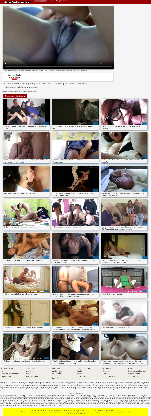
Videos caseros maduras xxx (43, 398)
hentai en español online (77, 384)
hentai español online (31, 385)
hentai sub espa (113, 387)
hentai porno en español (17, 387)
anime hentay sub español (55, 382)
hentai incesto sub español (61, 385)
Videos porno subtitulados (95, 398)
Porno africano (91, 402)
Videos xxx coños (68, 400)
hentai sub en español (100, 387)
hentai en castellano (46, 384)
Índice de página (40, 1)
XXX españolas (142, 395)
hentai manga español (103, 385)
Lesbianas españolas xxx (43, 397)
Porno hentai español (18, 2)
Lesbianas (46, 84)
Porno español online (60, 398)
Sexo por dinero (57, 397)
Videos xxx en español (7, 405)
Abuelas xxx (18, 398)
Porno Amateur (69, 84)
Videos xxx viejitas (6, 395)
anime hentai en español (8, 382)
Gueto (38, 84)
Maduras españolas (63, 402)
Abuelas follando (87, 397)
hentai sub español (124, 387)
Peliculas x (120, 403)
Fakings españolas (125, 397)
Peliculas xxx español (143, 403)
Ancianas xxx (9, 398)
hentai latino (74, 385)
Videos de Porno (81, 395)
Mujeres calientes (29, 403)
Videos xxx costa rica (49, 402)
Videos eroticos (135, 402)
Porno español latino (12, 400)
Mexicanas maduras (111, 398)
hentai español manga (16, 385)
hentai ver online (122, 389)
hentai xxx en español (135, 389)
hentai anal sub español (102, 382)
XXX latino (109, 395)
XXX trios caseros (73, 398)
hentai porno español (32, 387)
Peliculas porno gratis (88, 400)
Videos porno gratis (42, 403)
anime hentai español (23, 382)
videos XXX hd (5, 397)
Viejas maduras (139, 398)
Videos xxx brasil (120, 400)
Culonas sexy (100, 402)
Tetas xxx (77, 400)
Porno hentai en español (54, 400)
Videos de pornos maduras (134, 400)
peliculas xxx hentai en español (27, 87)
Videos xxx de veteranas (27, 400)
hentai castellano (23, 384)
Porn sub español (129, 403)
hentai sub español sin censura (10, 389)
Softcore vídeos (9, 87)
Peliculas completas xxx (125, 398)
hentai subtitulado (75, 389)
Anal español (132, 395)
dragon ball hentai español (73, 382)
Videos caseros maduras (67, 403)
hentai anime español (117, 382)
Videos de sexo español (68, 395)
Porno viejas (83, 398)
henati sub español (88, 382)
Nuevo (51, 1)
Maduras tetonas (137, 397)
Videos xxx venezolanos (44, 405)
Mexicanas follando (29, 405)
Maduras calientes (18, 403)
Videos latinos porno (16, 397)
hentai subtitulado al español (90, 389)
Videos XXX (19, 405)
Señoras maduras (57, 405)
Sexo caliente (77, 397)
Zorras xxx (8, 403)
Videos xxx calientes (35, 402)
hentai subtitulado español (108, 389)
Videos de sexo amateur (100, 403)
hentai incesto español (45, 385)
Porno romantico (67, 397)
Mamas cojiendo (8, 402)
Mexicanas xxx (53, 403)
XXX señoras (91, 395)
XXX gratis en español (33, 395)
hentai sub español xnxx (28, 389)
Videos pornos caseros (120, 395)
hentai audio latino (11, 384)
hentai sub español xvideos (45, 389)
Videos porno (110, 402)
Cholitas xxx (79, 403)
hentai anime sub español (133, 382)
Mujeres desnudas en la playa (104, 400)
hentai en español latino (61, 384)
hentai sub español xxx (61, 389)
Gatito (31, 84)
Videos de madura (99, 397)
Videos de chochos (46, 395)
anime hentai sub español (38, 382)
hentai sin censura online (64, 387)
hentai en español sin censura (95, 384)
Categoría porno (61, 1)
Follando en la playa (18, 395)
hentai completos (34, 384)
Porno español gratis (112, 397)
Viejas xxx (56, 395)
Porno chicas (81, 84)
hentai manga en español (87, 385)
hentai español (139, 384)
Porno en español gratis (21, 402)
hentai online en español (135, 385)
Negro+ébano (57, 84)
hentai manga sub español (118, 385)
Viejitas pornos (100, 395)
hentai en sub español (127, 384)
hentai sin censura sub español (83, 387)
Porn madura (112, 403)
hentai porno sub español (48, 387)
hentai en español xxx (112, 384)
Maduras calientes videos (78, 402)
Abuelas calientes (29, 397)
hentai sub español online (139, 387)
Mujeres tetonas (41, 400)
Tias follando (126, 402)
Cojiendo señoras (28, 398)
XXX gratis (118, 402)
